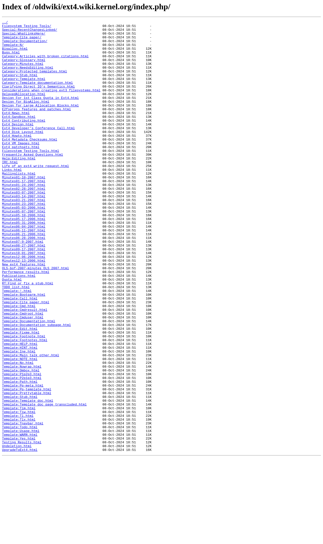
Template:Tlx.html (19, 499)
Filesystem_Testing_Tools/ (26, 27)
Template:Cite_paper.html (25, 359)
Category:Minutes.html (22, 72)
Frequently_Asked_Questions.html (32, 181)
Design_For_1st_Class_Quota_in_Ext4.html (40, 113)
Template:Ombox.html (20, 440)
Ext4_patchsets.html (20, 172)
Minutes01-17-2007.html (23, 213)
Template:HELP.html (19, 408)
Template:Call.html (19, 354)
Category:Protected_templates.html (34, 81)
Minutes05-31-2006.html (23, 263)
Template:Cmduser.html (22, 377)
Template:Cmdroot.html (22, 372)
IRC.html (10, 190)
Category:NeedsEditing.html (27, 77)
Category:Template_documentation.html (37, 95)
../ (5, 22)
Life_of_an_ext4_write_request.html (35, 195)
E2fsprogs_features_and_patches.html (36, 127)
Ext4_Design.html (18, 145)
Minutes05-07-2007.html (23, 250)
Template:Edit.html (19, 390)
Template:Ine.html (19, 418)
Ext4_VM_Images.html (20, 168)
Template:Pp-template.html (26, 463)
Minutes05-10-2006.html (23, 254)
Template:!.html (17, 345)
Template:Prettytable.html (26, 468)
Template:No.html (18, 431)
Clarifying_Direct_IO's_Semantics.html (38, 100)
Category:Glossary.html (23, 68)
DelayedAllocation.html (23, 109)
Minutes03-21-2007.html (23, 236)
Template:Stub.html (19, 472)
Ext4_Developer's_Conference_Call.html (38, 150)
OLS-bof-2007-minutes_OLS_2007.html (35, 318)
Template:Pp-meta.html (22, 458)
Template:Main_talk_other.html (30, 422)
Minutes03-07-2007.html (23, 227)
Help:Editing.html (19, 186)
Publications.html (19, 327)
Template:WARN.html (19, 517)
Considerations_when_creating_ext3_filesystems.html (51, 104)
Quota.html (12, 331)
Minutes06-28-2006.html (23, 281)
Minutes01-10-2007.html (23, 209)
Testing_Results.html (21, 527)
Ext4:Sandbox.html (19, 136)
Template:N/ (13, 50)
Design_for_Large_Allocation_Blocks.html (40, 122)
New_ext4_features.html (23, 313)
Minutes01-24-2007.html (23, 218)
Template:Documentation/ (24, 45)
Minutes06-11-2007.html (23, 272)
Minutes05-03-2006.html (23, 245)
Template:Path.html (19, 454)
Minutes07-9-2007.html (22, 286)
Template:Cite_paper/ (21, 41)
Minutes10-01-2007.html (23, 299)
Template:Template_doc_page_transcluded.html (44, 481)
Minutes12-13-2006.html (23, 309)
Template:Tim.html (19, 486)
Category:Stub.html (19, 86)
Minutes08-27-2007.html (23, 290)
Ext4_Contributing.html (23, 141)
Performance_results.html (25, 322)
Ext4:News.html (16, 131)
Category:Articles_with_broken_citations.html (45, 63)
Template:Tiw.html (19, 490)
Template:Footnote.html (23, 399)
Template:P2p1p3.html (21, 449)
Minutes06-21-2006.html (23, 277)
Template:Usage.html (20, 513)
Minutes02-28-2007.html (23, 222)
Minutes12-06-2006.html (23, 304)
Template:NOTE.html (19, 427)
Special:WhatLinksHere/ (23, 36)
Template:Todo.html (19, 508)
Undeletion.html (17, 531)
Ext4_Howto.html (17, 159)
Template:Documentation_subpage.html (36, 386)
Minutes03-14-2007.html (23, 231)
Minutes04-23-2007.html (23, 240)
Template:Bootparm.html (23, 349)
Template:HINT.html (19, 413)
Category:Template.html (23, 91)
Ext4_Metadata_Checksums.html (29, 163)
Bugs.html (11, 59)
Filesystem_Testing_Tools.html (30, 177)
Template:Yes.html (19, 522)
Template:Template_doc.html (27, 477)
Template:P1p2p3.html (21, 445)
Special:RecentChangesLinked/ (29, 32)
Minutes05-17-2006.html (23, 259)
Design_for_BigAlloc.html (25, 118)
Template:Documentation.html (28, 381)
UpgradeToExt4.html (19, 536)
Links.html (12, 200)
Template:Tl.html (18, 495)
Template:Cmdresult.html (24, 368)
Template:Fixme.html (20, 395)
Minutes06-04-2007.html (23, 268)
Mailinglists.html (19, 204)
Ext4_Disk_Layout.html (22, 154)
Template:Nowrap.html (21, 436)
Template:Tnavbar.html (22, 504)
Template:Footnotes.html (24, 404)
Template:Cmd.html (19, 363)
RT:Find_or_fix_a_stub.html (27, 336)
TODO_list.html (16, 340)
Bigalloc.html (15, 54)
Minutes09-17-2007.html (23, 295)
